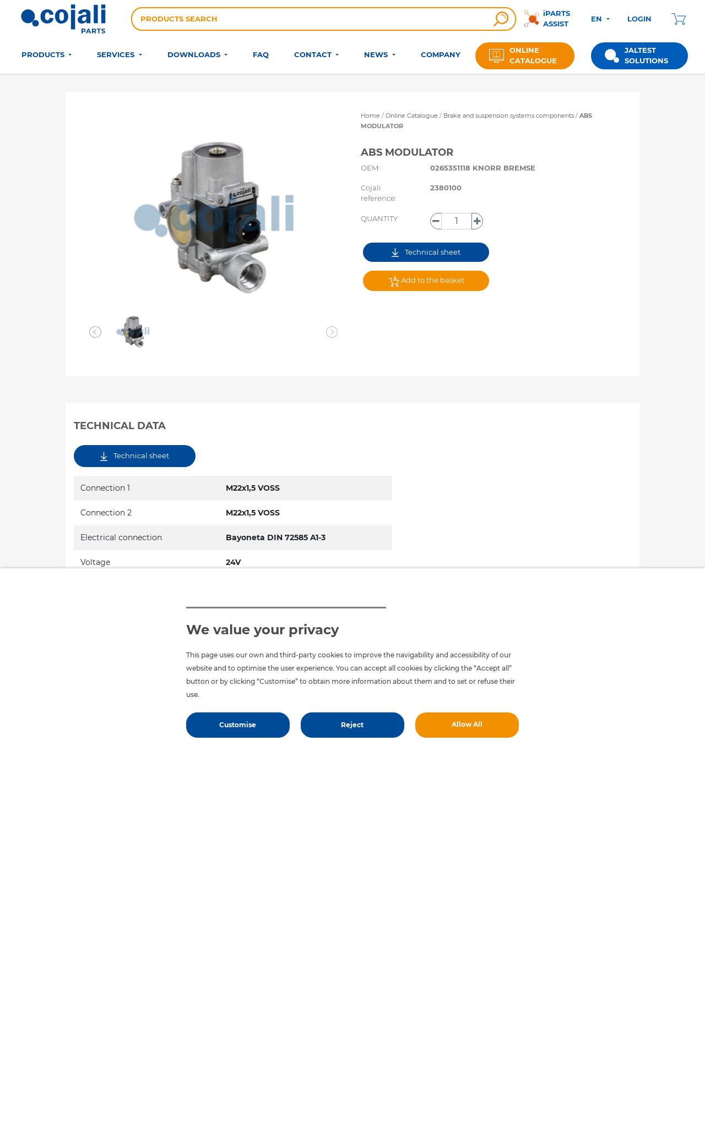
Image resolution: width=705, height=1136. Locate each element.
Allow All (467, 724)
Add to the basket (426, 281)
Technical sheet (426, 252)
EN (597, 18)
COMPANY (440, 54)
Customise (237, 725)
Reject (352, 725)
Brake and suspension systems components (509, 115)
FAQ (261, 54)
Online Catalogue (412, 115)
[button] (95, 332)
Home (370, 115)
